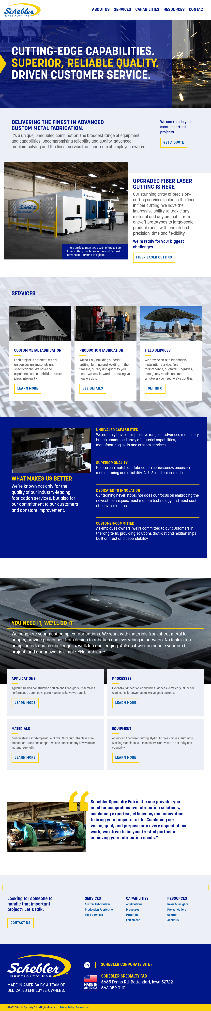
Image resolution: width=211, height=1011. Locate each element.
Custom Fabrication (97, 904)
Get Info (155, 389)
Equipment (133, 920)
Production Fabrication (99, 909)
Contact (197, 10)
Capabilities (147, 10)
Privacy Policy (67, 1007)
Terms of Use (82, 1007)
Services (122, 10)
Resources (174, 10)
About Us (101, 10)
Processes (132, 909)
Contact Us (20, 923)
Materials (132, 915)
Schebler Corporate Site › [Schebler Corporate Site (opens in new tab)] (126, 965)
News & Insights (177, 904)
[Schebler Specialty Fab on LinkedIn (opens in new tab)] (87, 965)
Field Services (94, 915)
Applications (134, 904)
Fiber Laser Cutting (154, 257)
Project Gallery (176, 909)
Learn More (27, 389)
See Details (93, 389)
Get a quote (173, 143)
